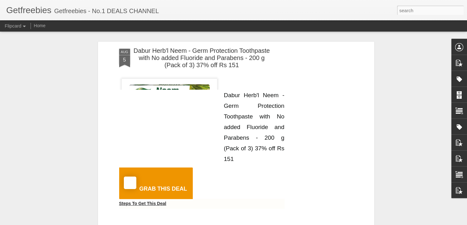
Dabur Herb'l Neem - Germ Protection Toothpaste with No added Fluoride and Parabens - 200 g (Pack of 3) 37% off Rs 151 (202, 57)
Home (39, 25)
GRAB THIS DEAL (155, 184)
